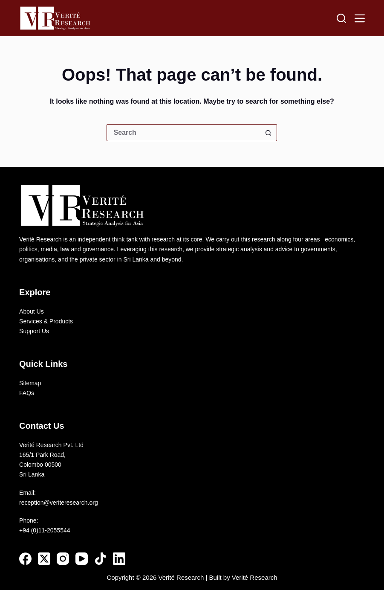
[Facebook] (25, 558)
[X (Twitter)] (44, 558)
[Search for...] (183, 132)
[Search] (341, 18)
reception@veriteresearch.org (58, 502)
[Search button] (268, 132)
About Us (31, 311)
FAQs (26, 392)
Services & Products (46, 321)
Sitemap (30, 383)
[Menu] (360, 18)
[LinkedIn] (119, 558)
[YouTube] (81, 558)
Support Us (34, 331)
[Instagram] (63, 558)
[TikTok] (100, 558)
